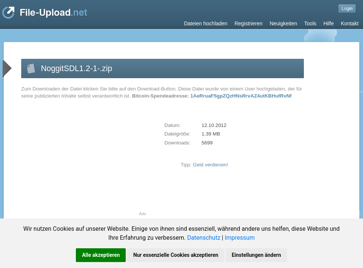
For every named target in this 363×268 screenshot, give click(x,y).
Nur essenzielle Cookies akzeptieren (175, 255)
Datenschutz (203, 237)
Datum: (172, 125)
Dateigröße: (177, 134)
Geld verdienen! (210, 165)
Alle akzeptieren (101, 255)
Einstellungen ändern (256, 255)
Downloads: (177, 143)
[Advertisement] (83, 159)
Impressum (240, 237)
